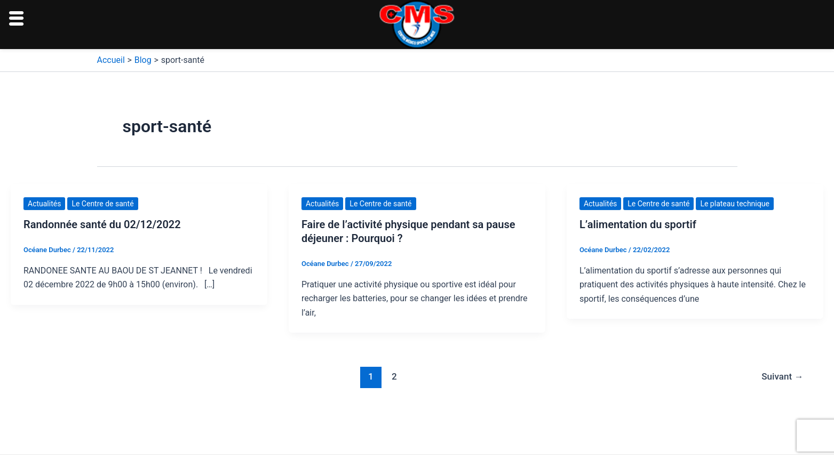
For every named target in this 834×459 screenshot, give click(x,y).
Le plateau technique (734, 203)
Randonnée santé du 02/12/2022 (102, 224)
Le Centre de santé (102, 203)
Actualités (44, 203)
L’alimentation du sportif (637, 224)
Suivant (782, 376)
